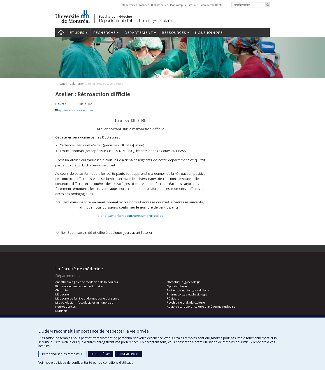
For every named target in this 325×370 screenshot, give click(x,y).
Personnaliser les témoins (62, 354)
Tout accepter (128, 354)
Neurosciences (65, 306)
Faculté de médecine (115, 16)
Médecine (62, 294)
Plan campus (178, 5)
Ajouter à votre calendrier (74, 110)
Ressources (174, 32)
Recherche (104, 32)
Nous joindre (209, 32)
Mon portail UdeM (211, 5)
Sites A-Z (193, 5)
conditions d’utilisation (119, 362)
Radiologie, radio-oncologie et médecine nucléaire (201, 306)
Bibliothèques (159, 5)
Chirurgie (61, 290)
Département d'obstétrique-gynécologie (136, 20)
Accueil (61, 32)
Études (77, 32)
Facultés (144, 5)
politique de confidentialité (73, 362)
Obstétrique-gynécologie (184, 282)
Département (139, 32)
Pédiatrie (173, 298)
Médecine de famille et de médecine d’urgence (87, 298)
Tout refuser (101, 354)
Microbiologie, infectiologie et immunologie (84, 302)
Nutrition (61, 311)
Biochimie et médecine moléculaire (79, 286)
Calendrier (77, 84)
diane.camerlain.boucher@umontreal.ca (130, 215)
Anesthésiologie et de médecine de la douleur (86, 282)
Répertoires (129, 5)
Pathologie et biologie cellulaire (188, 290)
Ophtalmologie (177, 286)
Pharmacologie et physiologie (187, 294)
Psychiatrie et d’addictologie (186, 302)
